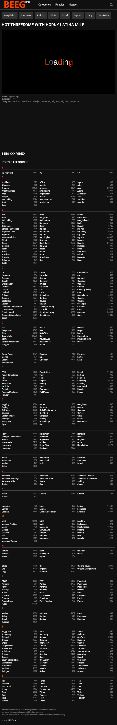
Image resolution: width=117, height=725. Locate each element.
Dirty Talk (44, 333)
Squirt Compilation (10, 660)
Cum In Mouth (8, 312)
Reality (5, 613)
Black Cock (45, 243)
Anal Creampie (8, 191)
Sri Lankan (44, 660)
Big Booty (81, 232)
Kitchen (80, 494)
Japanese (44, 476)
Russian (5, 622)
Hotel (79, 442)
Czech (4, 318)
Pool (79, 592)
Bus (41, 260)
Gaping (5, 407)
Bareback (44, 223)
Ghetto (80, 407)
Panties (43, 584)
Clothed (5, 292)
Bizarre (80, 240)
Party (89, 15)
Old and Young (83, 566)
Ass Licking (7, 199)
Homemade (7, 442)
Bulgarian (6, 260)
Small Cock (7, 648)
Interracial (44, 460)
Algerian (43, 185)
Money (5, 538)
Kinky (4, 494)
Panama (5, 584)
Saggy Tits (6, 631)
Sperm (5, 657)
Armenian (81, 194)
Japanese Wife (8, 481)
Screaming (6, 634)
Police (4, 592)
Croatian (81, 306)
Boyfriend (81, 251)
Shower (80, 643)
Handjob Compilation (11, 437)
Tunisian (81, 698)
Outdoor (43, 572)
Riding (4, 616)
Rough (5, 619)
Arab (4, 194)
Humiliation (82, 445)
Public (80, 598)
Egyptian (81, 354)
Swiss (42, 671)
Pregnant (81, 595)
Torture (80, 695)
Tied (79, 689)
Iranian (5, 463)
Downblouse (45, 342)
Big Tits (64, 101)
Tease (42, 684)
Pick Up (40, 15)
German (43, 407)
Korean (5, 496)
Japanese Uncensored (87, 478)
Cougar (43, 301)
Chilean (43, 284)
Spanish (43, 654)
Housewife (6, 445)
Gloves (80, 413)
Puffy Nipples (46, 601)
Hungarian (6, 448)
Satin (42, 631)
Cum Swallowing (47, 312)
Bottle (4, 251)
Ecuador (43, 354)
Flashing (81, 383)
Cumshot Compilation (11, 315)
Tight (4, 692)
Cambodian (82, 272)
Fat (3, 378)
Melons (80, 530)
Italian (4, 466)
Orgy (4, 572)
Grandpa (5, 419)
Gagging (5, 404)
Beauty (80, 226)
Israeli (80, 463)
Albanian (6, 185)
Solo (42, 651)
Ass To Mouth (46, 199)
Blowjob (36, 101)
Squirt (80, 657)
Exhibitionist (7, 362)
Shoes (4, 643)
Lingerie (81, 512)
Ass (79, 196)
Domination (82, 336)
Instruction (7, 460)
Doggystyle (7, 336)
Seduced (81, 634)
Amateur (5, 188)
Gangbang (82, 404)
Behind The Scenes (10, 229)
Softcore (81, 648)
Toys (4, 698)
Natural (5, 551)
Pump (80, 601)
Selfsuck (6, 637)
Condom (5, 298)
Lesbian (5, 512)
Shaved (5, 640)
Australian (44, 202)
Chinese (81, 284)
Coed (79, 292)
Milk (4, 535)
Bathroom (6, 226)
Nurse (4, 556)
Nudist (80, 553)
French (80, 389)
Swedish (43, 668)
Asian (42, 196)
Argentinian (45, 194)
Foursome (44, 389)
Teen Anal (6, 686)
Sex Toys (81, 637)
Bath (79, 223)
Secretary (44, 634)
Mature (5, 530)
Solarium (6, 651)
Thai (79, 686)
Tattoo (42, 681)
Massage (44, 527)
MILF (4, 521)
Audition (81, 199)
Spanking (81, 654)
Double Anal (45, 339)
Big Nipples (45, 237)
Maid (42, 524)
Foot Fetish (104, 15)
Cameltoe (6, 275)
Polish (42, 592)
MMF (42, 521)
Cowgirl (43, 304)
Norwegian (44, 553)
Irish (42, 463)
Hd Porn (12, 720)
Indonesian (44, 457)
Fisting (43, 383)
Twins (42, 701)
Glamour (81, 410)
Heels (80, 437)
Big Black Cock (8, 232)
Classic (5, 289)
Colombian (44, 295)
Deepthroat (7, 330)
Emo (42, 357)
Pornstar (6, 595)
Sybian (80, 671)
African (43, 182)
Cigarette (44, 287)
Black (4, 243)
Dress (80, 342)
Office (4, 566)
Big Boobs (44, 232)
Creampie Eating (47, 306)
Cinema (80, 287)
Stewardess (7, 663)
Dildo (4, 333)
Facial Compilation (10, 375)
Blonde (80, 243)
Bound (42, 251)
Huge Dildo (44, 445)
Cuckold (43, 309)
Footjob (5, 389)
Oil (41, 566)
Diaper (80, 330)
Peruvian (44, 587)
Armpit (5, 196)
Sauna (80, 631)
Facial (65, 15)
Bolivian (43, 246)
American (44, 188)
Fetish (4, 381)
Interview (81, 460)
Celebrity (44, 281)
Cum (79, 309)
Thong (5, 689)
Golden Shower (8, 416)
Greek (80, 419)
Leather (43, 509)
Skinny (43, 646)
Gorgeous (44, 416)
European (44, 360)
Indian (4, 457)
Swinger (5, 671)
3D (41, 173)
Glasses (5, 413)
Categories (44, 4)
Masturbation (83, 527)
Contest (43, 298)
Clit (41, 289)
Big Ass (55, 101)
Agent (80, 182)
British (80, 254)
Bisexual (43, 240)
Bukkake (81, 257)
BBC (4, 215)
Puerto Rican (7, 601)
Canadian (44, 275)
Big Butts (6, 234)
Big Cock (81, 234)
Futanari (5, 395)
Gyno (42, 424)
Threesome (45, 689)
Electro (5, 357)
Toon (4, 695)
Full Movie (44, 392)
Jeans (42, 481)
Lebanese (81, 509)
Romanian (81, 616)
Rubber (43, 619)
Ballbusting (45, 220)
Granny (43, 419)
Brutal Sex (44, 257)
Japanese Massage (10, 478)
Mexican (16, 101)
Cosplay (81, 298)
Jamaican (6, 476)
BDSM (80, 215)
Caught (5, 281)
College (5, 295)
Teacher (5, 684)
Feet (41, 378)
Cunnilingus (45, 315)
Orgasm (77, 15)
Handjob (81, 434)
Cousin (5, 304)
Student (43, 665)
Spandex (6, 654)
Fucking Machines (10, 392)
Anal (79, 188)
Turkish (5, 701)
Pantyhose (26, 15)
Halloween (44, 434)
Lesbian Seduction (48, 512)
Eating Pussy (7, 354)
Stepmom (74, 101)
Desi (42, 330)
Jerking (80, 481)
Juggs (80, 484)
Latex (42, 506)
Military (80, 533)
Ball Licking (7, 220)
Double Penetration (10, 342)
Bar (3, 223)
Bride (42, 254)
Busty (4, 263)
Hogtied (81, 439)
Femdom (81, 378)
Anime (80, 191)
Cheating (81, 281)
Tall (3, 681)
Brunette (46, 101)
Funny (80, 392)
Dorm (4, 339)
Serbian (43, 637)
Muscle (80, 538)
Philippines (82, 587)
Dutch (42, 344)
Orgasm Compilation (86, 569)
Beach (42, 226)
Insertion (81, 457)
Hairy (4, 434)
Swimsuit (81, 668)
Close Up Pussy (84, 289)
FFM (4, 372)
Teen (79, 684)
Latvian (5, 509)
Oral (3, 569)
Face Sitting (45, 372)
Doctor (80, 333)
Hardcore (26, 101)
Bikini (4, 240)
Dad (3, 327)
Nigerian (81, 551)
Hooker (43, 442)
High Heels (44, 439)
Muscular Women (9, 541)
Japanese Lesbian (85, 476)
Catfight (81, 278)
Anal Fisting (45, 191)
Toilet (79, 692)
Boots (42, 249)
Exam (79, 360)
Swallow (5, 668)
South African (83, 651)
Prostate (5, 598)
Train (42, 698)
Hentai (5, 439)
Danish (80, 327)
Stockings (44, 663)
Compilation (9, 15)
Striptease (6, 665)
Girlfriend (6, 410)
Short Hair (44, 643)
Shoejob (81, 640)
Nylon (42, 556)
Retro (79, 613)
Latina (80, 506)
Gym (4, 424)
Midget (43, 533)
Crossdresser (8, 309)
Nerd (42, 551)
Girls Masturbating (48, 410)
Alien (79, 185)
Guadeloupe (45, 421)
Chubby (5, 287)
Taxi (79, 681)
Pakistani (81, 581)
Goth (79, 416)
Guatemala (82, 421)
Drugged (5, 344)
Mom (79, 535)
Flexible (5, 386)
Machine (81, 521)
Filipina (43, 381)
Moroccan (44, 538)
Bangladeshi (83, 220)
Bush (79, 260)
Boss (79, 249)
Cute (79, 315)
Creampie (81, 304)
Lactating (6, 506)
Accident (6, 182)
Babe (4, 217)
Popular (59, 4)
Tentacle (43, 686)
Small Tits (44, 648)
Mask (4, 527)
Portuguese (45, 595)
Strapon (80, 663)
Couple (80, 301)
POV (42, 581)
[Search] (111, 5)
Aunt (4, 202)
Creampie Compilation (12, 306)
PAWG (4, 581)
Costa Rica (6, 301)
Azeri (4, 205)
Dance (42, 327)
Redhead (43, 613)
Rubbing (81, 619)
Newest (73, 4)
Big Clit (43, 234)
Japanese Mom (46, 478)
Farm (42, 375)
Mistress (43, 535)
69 (78, 173)
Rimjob (43, 616)
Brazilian (6, 254)
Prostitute (44, 598)
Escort (5, 360)
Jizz (41, 484)
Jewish (5, 484)
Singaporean (7, 646)
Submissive (82, 665)
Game (42, 404)
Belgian (43, 229)
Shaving (43, 640)
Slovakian (81, 646)
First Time (6, 383)
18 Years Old (7, 173)
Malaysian (82, 524)
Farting (80, 375)
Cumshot (81, 312)
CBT (4, 272)
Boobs (4, 249)
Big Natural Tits (9, 237)
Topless (43, 695)
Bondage (81, 246)
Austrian (81, 202)
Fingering (81, 381)
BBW (42, 215)
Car (79, 275)
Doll (41, 336)
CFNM (53, 15)
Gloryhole (44, 413)
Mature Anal (45, 530)
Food (42, 386)
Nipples (5, 553)
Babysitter (44, 217)
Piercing (43, 590)
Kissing (43, 494)
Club (42, 292)
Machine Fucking (9, 524)
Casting (43, 278)
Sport (42, 657)
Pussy (4, 604)
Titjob (42, 692)
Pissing (80, 590)
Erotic (80, 357)
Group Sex (6, 421)
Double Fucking (84, 339)
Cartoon (5, 278)
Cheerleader (7, 284)
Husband (44, 448)
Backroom (82, 217)
